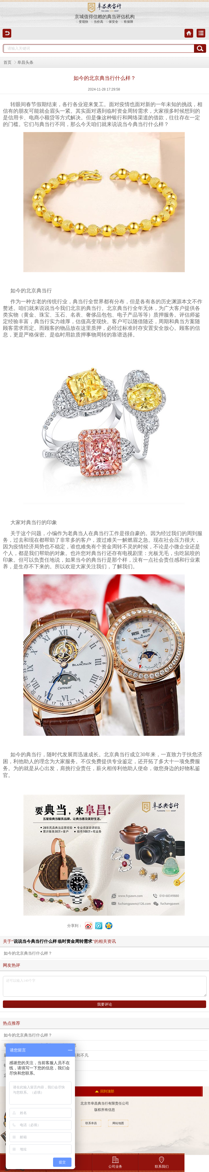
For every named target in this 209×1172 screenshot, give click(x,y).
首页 (7, 62)
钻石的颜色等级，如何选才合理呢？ (36, 1065)
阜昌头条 (25, 62)
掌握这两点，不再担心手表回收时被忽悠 (40, 1045)
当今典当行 (135, 124)
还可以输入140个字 (105, 986)
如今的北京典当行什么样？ (28, 953)
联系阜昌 (91, 1123)
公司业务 (115, 1161)
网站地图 (118, 1123)
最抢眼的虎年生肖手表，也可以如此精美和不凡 (46, 1055)
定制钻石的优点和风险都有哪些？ (34, 1075)
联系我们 (162, 1161)
